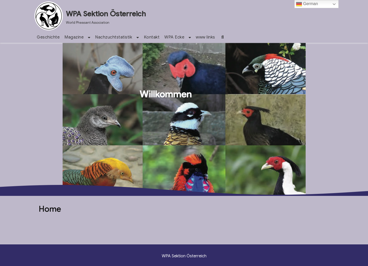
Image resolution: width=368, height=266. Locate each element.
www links (205, 37)
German (307, 4)
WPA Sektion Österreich (106, 13)
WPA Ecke (174, 37)
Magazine (74, 37)
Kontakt (152, 37)
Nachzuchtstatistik (113, 37)
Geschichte (48, 37)
